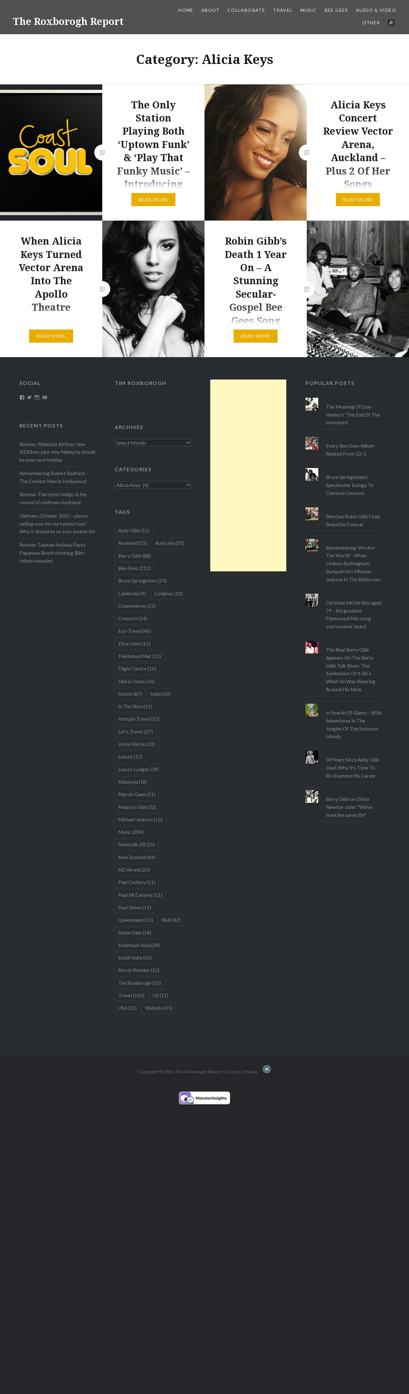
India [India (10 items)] (160, 694)
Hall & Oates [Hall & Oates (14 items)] (136, 681)
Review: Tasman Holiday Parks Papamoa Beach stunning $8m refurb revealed (52, 553)
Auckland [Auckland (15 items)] (132, 543)
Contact (231, 1071)
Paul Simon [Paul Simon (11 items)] (134, 907)
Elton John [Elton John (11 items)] (134, 643)
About (210, 10)
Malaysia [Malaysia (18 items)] (132, 782)
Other (371, 22)
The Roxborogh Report (68, 21)
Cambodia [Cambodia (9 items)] (132, 593)
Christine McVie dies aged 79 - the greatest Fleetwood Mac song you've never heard (353, 614)
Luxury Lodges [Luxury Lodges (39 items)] (138, 769)
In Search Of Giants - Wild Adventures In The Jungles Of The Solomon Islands (353, 724)
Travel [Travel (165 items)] (131, 995)
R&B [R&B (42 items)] (171, 920)
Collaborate (246, 10)
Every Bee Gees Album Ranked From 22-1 (350, 450)
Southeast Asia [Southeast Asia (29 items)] (139, 945)
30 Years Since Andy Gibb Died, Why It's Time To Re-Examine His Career (352, 768)
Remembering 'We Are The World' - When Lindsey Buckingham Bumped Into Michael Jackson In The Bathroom (353, 563)
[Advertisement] (248, 475)
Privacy (250, 1071)
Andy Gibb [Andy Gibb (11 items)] (134, 530)
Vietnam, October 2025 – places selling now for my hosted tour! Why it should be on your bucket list (57, 524)
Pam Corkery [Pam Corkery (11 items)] (136, 882)
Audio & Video (376, 10)
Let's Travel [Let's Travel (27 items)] (135, 731)
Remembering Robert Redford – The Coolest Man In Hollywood (53, 477)
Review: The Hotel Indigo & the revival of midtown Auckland (53, 498)
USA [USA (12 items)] (127, 1008)
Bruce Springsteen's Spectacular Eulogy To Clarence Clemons (350, 485)
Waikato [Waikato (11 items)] (159, 1008)
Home (186, 10)
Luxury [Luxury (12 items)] (130, 756)
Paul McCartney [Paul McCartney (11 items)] (140, 895)
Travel (282, 10)
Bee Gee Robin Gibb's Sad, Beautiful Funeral (353, 520)
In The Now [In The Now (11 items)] (135, 706)
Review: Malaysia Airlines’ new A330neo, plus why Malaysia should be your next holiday (57, 452)
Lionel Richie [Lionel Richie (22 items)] (136, 744)
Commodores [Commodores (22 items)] (137, 606)
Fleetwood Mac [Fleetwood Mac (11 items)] (139, 656)
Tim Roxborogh (140, 383)
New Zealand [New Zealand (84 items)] (137, 857)
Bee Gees (336, 10)
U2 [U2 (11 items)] (160, 995)
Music (308, 10)
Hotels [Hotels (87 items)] (130, 694)
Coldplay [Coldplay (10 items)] (168, 593)
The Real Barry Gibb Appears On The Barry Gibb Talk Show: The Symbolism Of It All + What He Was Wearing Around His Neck (350, 669)
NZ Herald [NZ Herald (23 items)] (134, 870)
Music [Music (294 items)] (130, 832)
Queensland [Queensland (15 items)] (135, 920)
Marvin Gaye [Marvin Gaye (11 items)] (136, 794)
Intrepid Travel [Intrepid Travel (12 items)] (138, 719)
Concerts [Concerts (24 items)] (132, 618)
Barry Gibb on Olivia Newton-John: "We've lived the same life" (349, 807)
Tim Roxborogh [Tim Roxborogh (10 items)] (139, 983)
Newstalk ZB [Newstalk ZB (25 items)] (136, 844)
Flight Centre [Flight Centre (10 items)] (137, 668)
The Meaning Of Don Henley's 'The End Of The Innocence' (353, 415)
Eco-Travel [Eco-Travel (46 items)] (134, 631)
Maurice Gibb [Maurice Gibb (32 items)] (137, 807)
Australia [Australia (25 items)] (169, 543)
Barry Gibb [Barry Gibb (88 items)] (134, 556)
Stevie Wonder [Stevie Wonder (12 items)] (138, 970)
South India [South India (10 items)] (135, 957)
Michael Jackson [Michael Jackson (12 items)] (140, 819)
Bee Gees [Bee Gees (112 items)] (134, 568)
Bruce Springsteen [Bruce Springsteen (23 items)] (142, 580)
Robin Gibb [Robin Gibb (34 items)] (134, 933)
